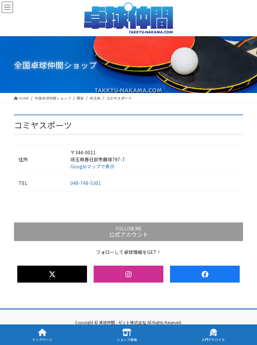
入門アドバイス (213, 335)
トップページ (42, 335)
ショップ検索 (127, 335)
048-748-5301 (85, 183)
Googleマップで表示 (92, 166)
